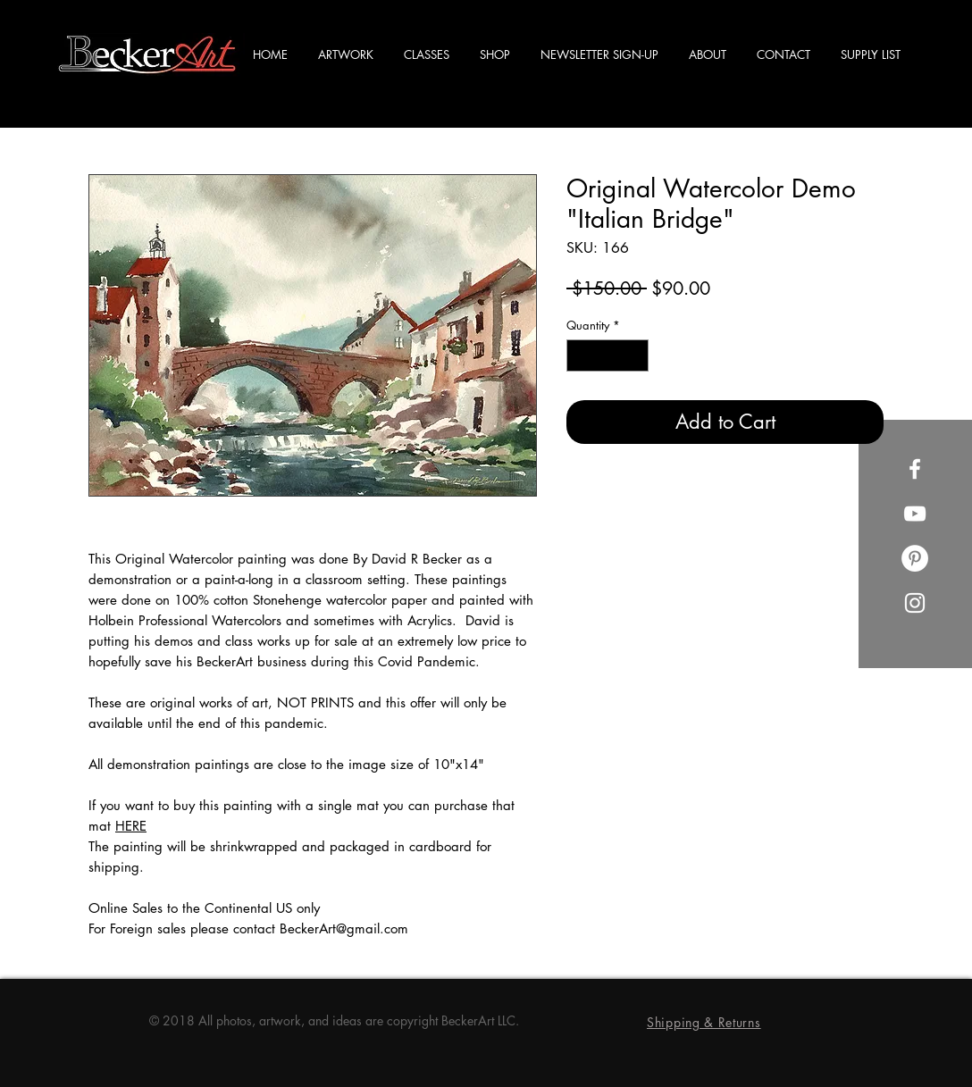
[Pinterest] (914, 558)
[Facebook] (914, 469)
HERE (131, 825)
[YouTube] (914, 513)
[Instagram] (914, 602)
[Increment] (636, 355)
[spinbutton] (608, 355)
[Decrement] (580, 355)
